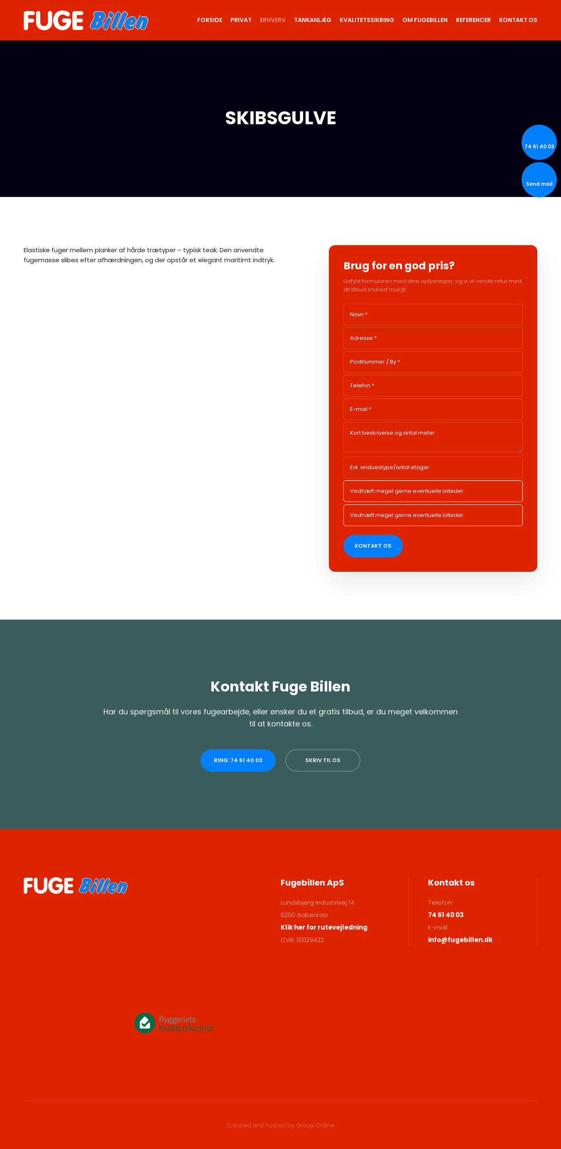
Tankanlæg (312, 20)
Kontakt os (518, 20)
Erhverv (273, 20)
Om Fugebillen (425, 20)
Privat (241, 20)
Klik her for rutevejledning (324, 927)
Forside (209, 20)
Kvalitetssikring (367, 20)
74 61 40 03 (446, 914)
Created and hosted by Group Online (280, 1125)
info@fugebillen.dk (460, 939)
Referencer (473, 20)
